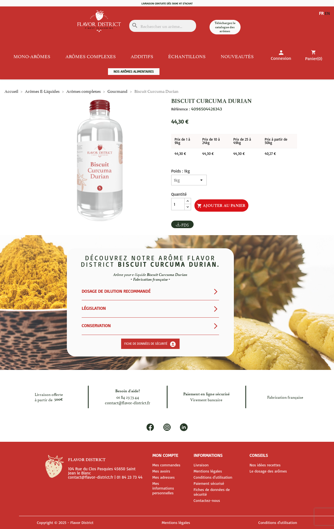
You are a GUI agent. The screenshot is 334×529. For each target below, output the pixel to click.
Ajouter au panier (221, 206)
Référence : (180, 109)
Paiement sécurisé (209, 483)
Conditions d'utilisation (213, 477)
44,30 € (180, 153)
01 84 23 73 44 (127, 396)
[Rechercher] (162, 26)
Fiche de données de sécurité (150, 344)
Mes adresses (163, 477)
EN (321, 17)
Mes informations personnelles (163, 488)
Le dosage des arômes (268, 471)
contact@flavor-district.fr (127, 402)
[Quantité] (178, 204)
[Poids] (189, 180)
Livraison (201, 464)
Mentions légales (208, 471)
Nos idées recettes (265, 464)
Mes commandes (166, 464)
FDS (185, 225)
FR (321, 13)
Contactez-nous (207, 500)
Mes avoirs (161, 471)
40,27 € (270, 153)
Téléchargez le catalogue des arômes (225, 27)
